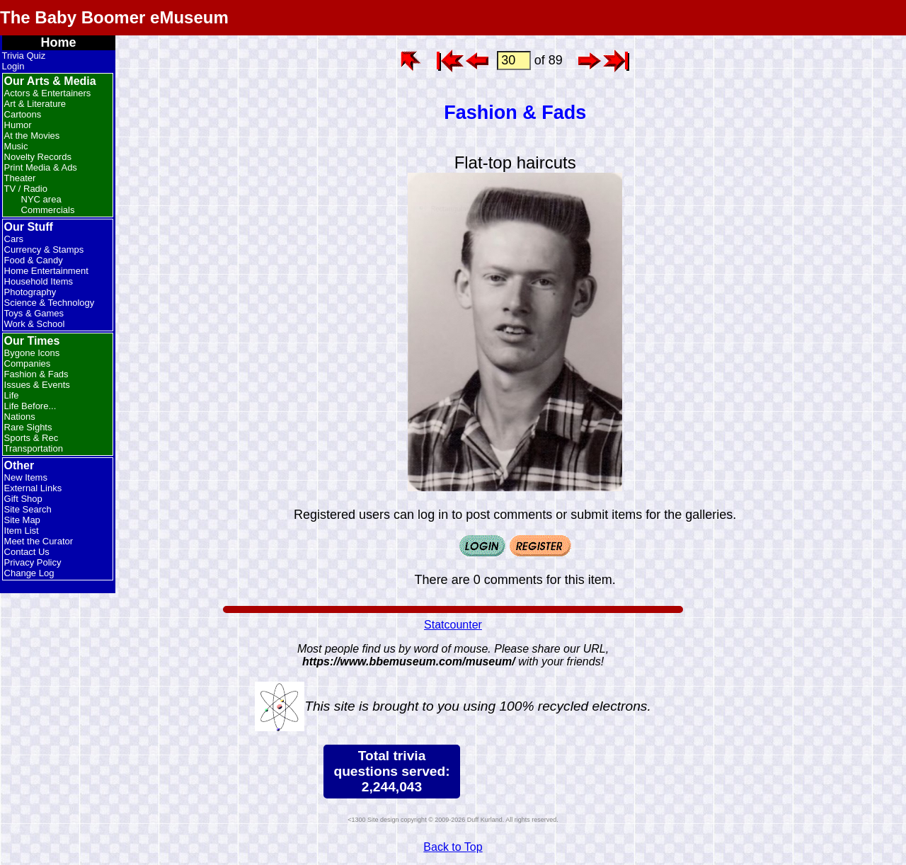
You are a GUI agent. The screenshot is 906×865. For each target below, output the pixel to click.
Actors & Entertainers (47, 93)
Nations (19, 416)
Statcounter (453, 625)
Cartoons (23, 114)
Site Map (22, 520)
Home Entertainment (46, 270)
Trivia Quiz (24, 55)
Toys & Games (34, 313)
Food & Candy (33, 260)
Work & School (34, 324)
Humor (18, 125)
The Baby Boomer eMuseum (114, 17)
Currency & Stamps (44, 249)
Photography (30, 292)
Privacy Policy (33, 562)
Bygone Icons (32, 353)
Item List (21, 530)
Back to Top (452, 847)
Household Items (39, 281)
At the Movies (32, 135)
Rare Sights (28, 427)
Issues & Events (37, 384)
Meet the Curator (39, 541)
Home (58, 42)
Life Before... (30, 406)
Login (13, 66)
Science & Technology (49, 302)
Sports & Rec (31, 437)
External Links (33, 488)
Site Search (28, 509)
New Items (25, 477)
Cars (13, 239)
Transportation (33, 448)
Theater (20, 178)
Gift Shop (23, 498)
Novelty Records (37, 156)
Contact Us (27, 551)
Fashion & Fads (36, 374)
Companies (27, 363)
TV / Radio (25, 188)
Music (16, 146)
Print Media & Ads (40, 167)
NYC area (41, 199)
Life (11, 395)
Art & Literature (35, 103)
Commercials (48, 210)
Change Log (29, 573)
